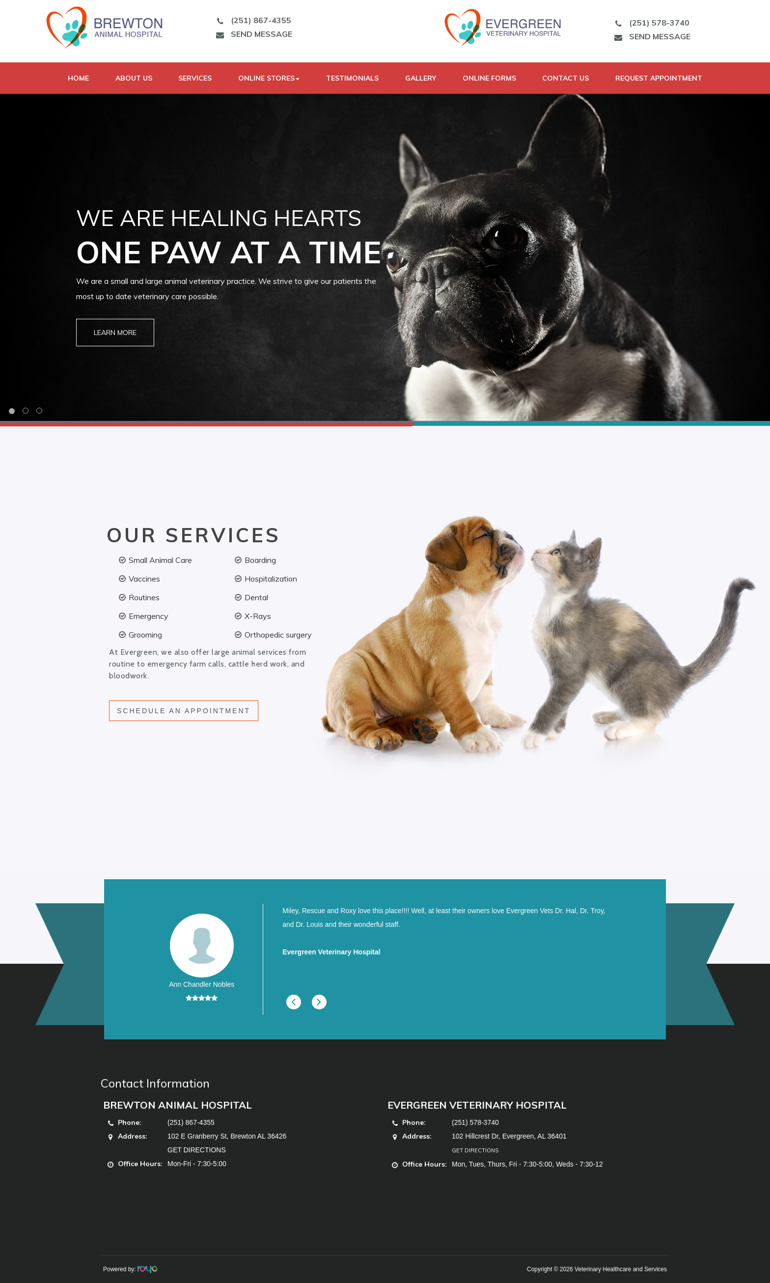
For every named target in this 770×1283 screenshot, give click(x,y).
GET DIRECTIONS (196, 1150)
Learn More (115, 332)
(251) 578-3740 (649, 23)
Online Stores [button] (269, 78)
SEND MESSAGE (252, 34)
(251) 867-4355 (251, 20)
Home (78, 78)
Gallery (420, 78)
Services (195, 78)
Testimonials (352, 78)
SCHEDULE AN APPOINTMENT (183, 711)
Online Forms (489, 78)
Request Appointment (658, 78)
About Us (133, 78)
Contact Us (565, 78)
